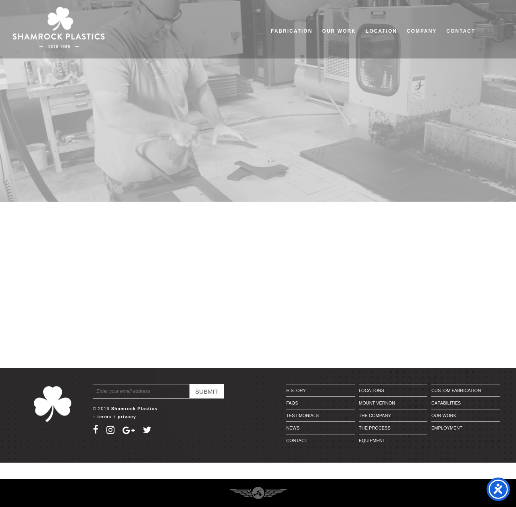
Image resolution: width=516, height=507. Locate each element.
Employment (446, 428)
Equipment (372, 440)
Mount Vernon (377, 403)
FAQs (292, 403)
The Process (375, 428)
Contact (460, 31)
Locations (371, 390)
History (296, 390)
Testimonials (302, 415)
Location (381, 31)
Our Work (339, 31)
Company (422, 31)
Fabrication (291, 31)
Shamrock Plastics (134, 408)
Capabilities (446, 403)
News (494, 31)
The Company (375, 415)
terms (104, 416)
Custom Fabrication (456, 390)
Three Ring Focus (258, 493)
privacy (127, 416)
